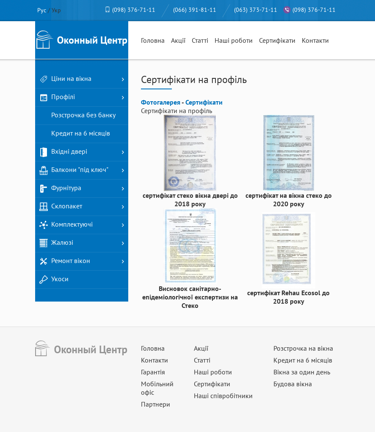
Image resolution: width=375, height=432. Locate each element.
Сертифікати (277, 40)
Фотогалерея (160, 102)
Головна (153, 40)
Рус (41, 10)
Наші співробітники (223, 395)
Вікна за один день (301, 372)
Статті (200, 40)
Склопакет (60, 207)
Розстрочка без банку (77, 116)
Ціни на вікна (65, 79)
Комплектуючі (66, 225)
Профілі (57, 97)
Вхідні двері (63, 152)
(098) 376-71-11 (133, 10)
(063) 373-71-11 (255, 10)
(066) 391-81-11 (194, 10)
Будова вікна (292, 383)
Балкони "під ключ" (73, 170)
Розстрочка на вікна (303, 348)
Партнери (155, 404)
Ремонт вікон (64, 261)
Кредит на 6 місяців (74, 134)
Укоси (54, 279)
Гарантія (153, 372)
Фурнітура (60, 188)
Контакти (315, 40)
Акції (178, 40)
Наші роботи (234, 40)
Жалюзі (56, 243)
